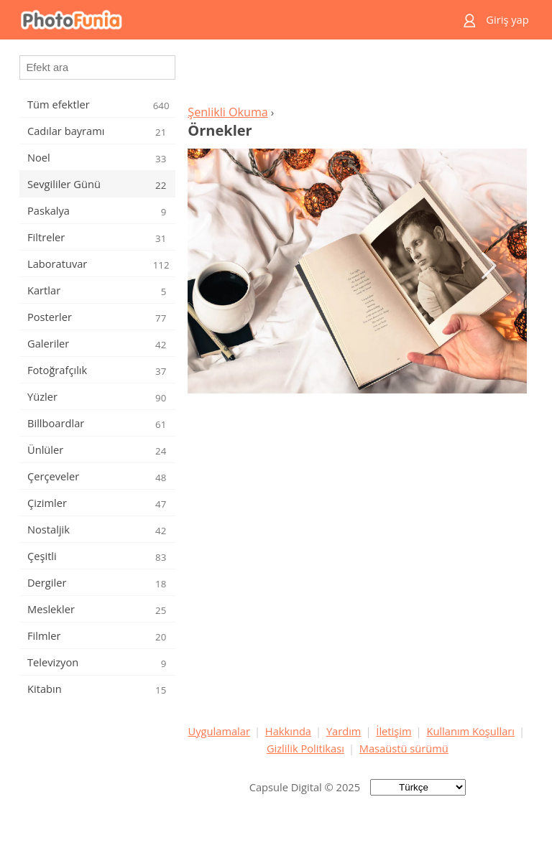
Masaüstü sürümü (403, 748)
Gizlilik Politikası (305, 748)
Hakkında (288, 731)
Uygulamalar (219, 731)
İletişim (393, 731)
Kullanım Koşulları (470, 731)
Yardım (344, 731)
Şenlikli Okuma (228, 112)
